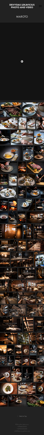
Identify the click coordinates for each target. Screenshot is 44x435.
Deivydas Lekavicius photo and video (22, 6)
